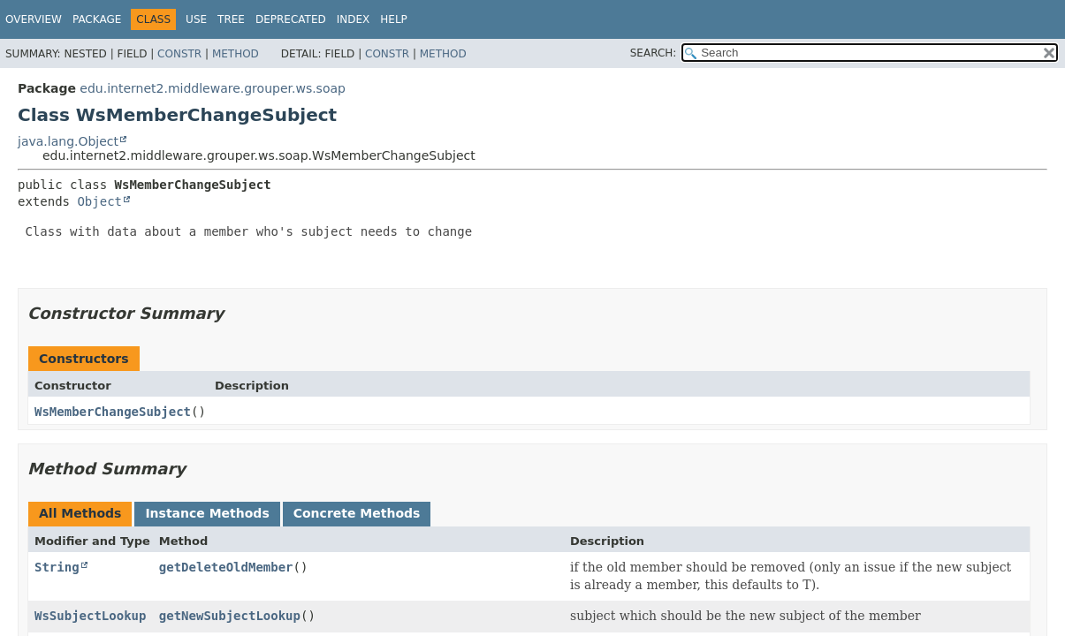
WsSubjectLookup (90, 616)
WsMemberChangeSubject (112, 412)
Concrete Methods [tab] (357, 513)
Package (96, 19)
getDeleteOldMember (226, 567)
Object (99, 201)
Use (196, 19)
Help (393, 19)
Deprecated (290, 19)
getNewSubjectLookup (229, 616)
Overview (33, 19)
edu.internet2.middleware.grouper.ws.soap (213, 88)
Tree (231, 19)
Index (353, 19)
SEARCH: (653, 53)
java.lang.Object (68, 141)
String (57, 567)
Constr (179, 54)
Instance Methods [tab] (207, 513)
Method (235, 54)
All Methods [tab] (80, 513)
